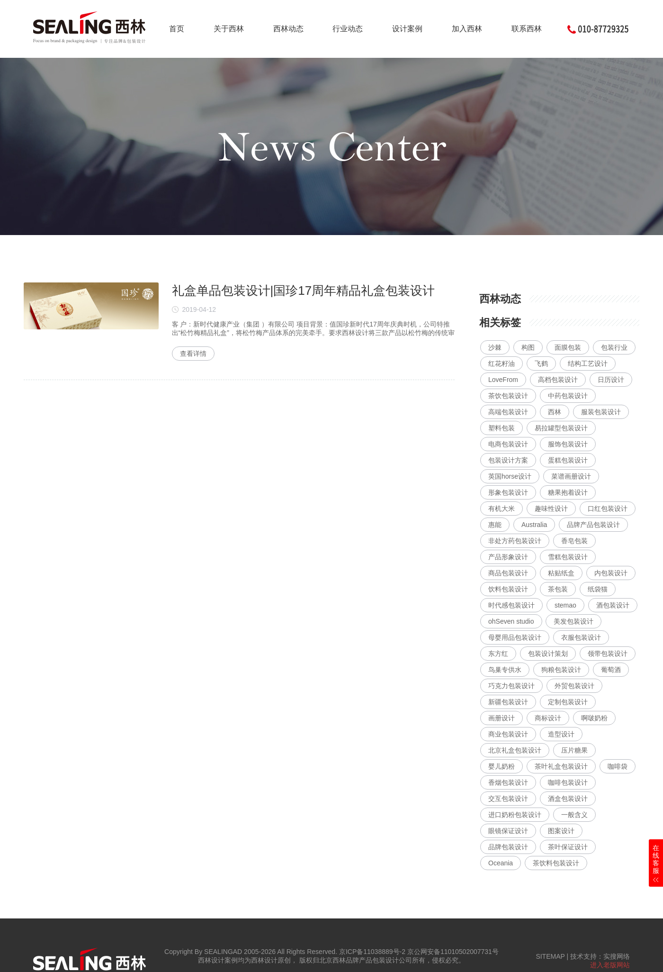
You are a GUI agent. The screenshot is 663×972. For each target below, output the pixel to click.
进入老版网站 (610, 965)
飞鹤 (541, 363)
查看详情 (193, 353)
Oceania (500, 863)
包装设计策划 (548, 653)
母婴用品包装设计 (514, 637)
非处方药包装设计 (514, 541)
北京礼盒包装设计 (514, 750)
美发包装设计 (573, 621)
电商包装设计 (508, 444)
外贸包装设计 (574, 686)
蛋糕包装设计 (568, 460)
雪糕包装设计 (568, 557)
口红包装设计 (607, 508)
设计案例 (407, 29)
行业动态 (347, 29)
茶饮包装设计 (508, 396)
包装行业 (614, 347)
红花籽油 (501, 363)
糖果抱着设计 (568, 492)
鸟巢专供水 (504, 669)
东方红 (498, 653)
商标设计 (548, 718)
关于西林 (229, 29)
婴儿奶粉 (501, 766)
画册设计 (501, 718)
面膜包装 (568, 347)
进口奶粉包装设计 (514, 814)
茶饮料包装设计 (556, 863)
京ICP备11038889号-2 (372, 951)
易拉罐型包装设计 (561, 428)
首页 (176, 29)
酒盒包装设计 (568, 798)
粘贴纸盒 (561, 573)
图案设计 (561, 831)
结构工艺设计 (588, 363)
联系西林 (526, 29)
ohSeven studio (511, 621)
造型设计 (561, 734)
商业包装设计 (508, 734)
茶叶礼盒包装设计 (561, 766)
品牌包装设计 (508, 847)
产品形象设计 (508, 557)
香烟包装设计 (508, 782)
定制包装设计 (568, 702)
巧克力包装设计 (511, 686)
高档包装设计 (558, 379)
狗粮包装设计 (561, 669)
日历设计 (611, 379)
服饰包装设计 (568, 444)
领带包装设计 (607, 653)
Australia (534, 524)
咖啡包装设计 (568, 782)
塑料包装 (501, 428)
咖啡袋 (617, 766)
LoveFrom (503, 379)
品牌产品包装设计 (593, 524)
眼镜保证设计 (508, 831)
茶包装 (558, 589)
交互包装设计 (508, 798)
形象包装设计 (508, 492)
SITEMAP (550, 956)
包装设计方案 (508, 460)
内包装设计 (610, 573)
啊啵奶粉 (594, 718)
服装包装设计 (601, 412)
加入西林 (467, 29)
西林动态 (288, 29)
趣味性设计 (551, 508)
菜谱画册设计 (571, 476)
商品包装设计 (508, 573)
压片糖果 (574, 750)
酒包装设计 (612, 605)
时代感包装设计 (511, 605)
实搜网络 (616, 956)
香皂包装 (574, 541)
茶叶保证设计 (568, 847)
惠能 (495, 524)
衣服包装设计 (581, 637)
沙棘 (495, 347)
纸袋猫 (598, 589)
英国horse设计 (509, 476)
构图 (528, 347)
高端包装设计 (508, 412)
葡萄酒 (611, 669)
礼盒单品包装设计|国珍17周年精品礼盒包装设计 (303, 290)
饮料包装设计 (508, 589)
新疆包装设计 (508, 702)
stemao (565, 605)
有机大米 (501, 508)
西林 (554, 412)
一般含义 (574, 814)
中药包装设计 (568, 396)
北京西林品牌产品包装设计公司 (365, 960)
